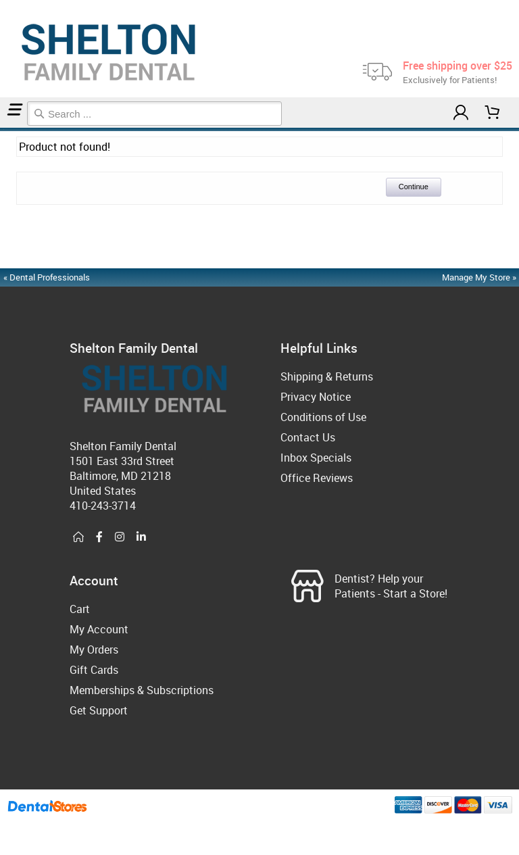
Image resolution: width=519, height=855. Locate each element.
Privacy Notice (315, 396)
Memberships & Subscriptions (142, 690)
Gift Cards (94, 669)
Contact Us (307, 437)
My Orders (94, 649)
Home (2, 129)
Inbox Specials (315, 457)
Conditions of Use (323, 417)
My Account (99, 629)
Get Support (99, 710)
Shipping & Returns (326, 376)
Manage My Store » (480, 277)
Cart (80, 609)
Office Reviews (316, 477)
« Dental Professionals (46, 277)
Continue (413, 186)
